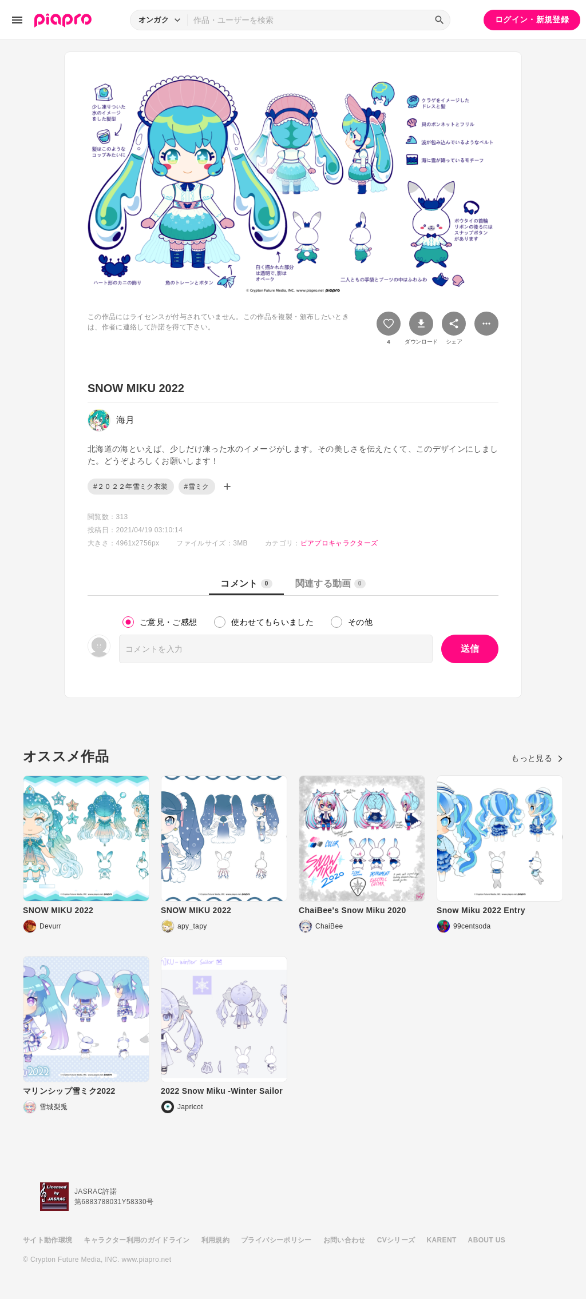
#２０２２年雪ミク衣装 (130, 487)
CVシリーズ (396, 1240)
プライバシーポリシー (276, 1240)
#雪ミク (196, 487)
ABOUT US (486, 1240)
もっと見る (537, 758)
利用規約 (215, 1240)
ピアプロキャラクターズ (339, 543)
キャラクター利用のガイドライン (136, 1240)
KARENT (442, 1240)
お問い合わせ (344, 1240)
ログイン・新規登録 (532, 19)
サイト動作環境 (47, 1240)
